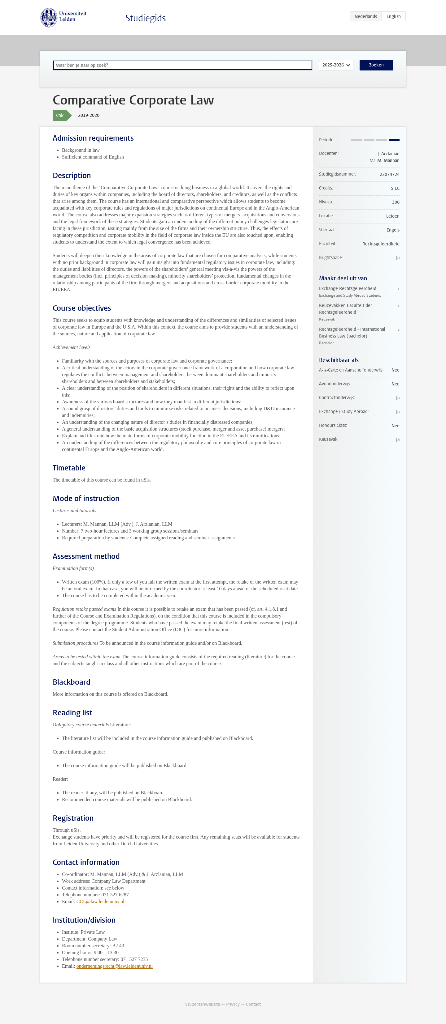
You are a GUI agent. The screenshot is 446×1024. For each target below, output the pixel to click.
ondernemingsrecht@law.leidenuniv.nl (115, 966)
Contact (253, 1004)
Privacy (233, 1004)
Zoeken (376, 65)
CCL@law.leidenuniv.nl (101, 901)
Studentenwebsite (202, 1004)
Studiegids (145, 18)
